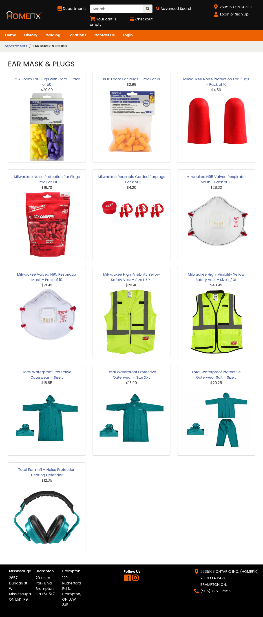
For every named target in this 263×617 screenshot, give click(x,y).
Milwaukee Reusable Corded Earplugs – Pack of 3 (131, 179)
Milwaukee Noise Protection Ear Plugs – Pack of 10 (216, 82)
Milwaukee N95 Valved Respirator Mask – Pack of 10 (216, 179)
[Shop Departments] (71, 8)
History (31, 35)
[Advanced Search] (174, 8)
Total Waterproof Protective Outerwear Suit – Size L (216, 374)
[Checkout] (141, 19)
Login (128, 35)
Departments (15, 46)
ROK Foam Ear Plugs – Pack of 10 (131, 79)
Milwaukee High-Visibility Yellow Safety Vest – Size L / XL (131, 277)
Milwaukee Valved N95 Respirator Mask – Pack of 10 (47, 277)
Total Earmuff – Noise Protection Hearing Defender (46, 472)
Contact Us (104, 35)
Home (10, 35)
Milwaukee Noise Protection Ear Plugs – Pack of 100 (47, 179)
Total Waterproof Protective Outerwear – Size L (46, 374)
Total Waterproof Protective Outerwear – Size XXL (131, 374)
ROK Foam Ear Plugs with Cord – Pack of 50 (46, 82)
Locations (77, 35)
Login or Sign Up (234, 14)
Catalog (53, 35)
